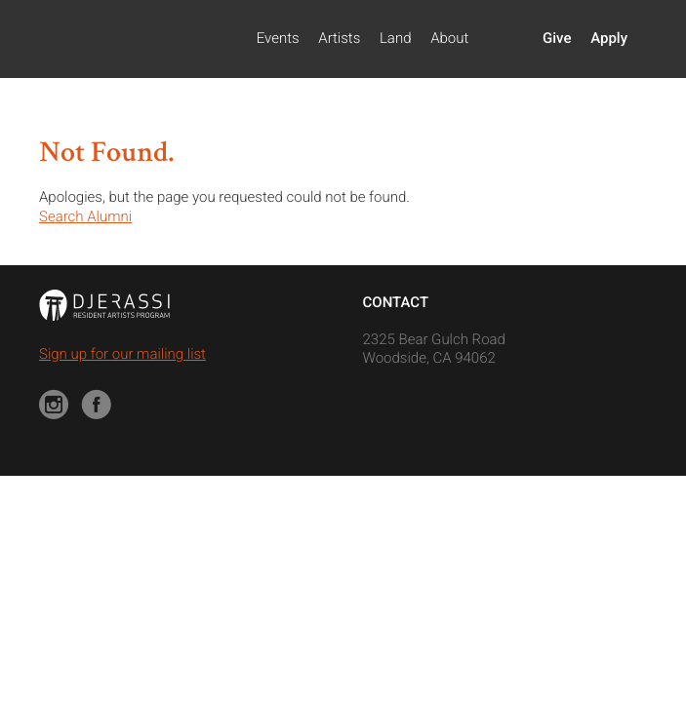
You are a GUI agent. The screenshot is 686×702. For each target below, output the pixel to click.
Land (396, 38)
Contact (396, 302)
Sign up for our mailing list (122, 354)
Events (278, 38)
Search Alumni (85, 216)
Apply (608, 38)
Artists (339, 38)
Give (557, 38)
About (449, 38)
